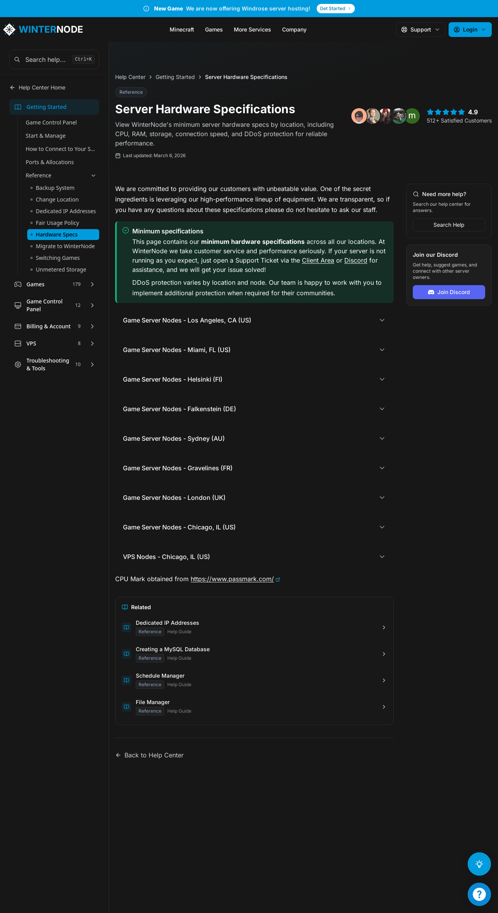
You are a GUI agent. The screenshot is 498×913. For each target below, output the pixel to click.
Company (294, 31)
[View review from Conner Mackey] (398, 117)
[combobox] (54, 61)
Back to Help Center (149, 757)
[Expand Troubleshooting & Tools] (92, 366)
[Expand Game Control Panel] (92, 307)
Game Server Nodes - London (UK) (174, 499)
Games (214, 31)
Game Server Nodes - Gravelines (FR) (178, 469)
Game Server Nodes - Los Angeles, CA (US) (187, 322)
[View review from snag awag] (372, 117)
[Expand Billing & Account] (92, 328)
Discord (355, 261)
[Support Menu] (479, 894)
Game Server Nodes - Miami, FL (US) (177, 351)
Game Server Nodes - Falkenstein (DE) (179, 410)
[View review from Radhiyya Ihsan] (359, 117)
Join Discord (449, 293)
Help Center (130, 78)
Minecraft (182, 31)
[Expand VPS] (92, 345)
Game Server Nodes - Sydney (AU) (174, 440)
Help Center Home (37, 89)
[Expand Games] (92, 286)
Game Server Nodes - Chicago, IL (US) (179, 529)
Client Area (318, 261)
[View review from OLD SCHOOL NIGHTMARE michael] (385, 117)
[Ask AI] (479, 864)
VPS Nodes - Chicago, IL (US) (166, 558)
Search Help (449, 226)
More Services (252, 31)
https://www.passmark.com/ (232, 580)
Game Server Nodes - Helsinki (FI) (173, 381)
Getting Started (175, 78)
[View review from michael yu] (412, 117)
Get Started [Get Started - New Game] (335, 9)
